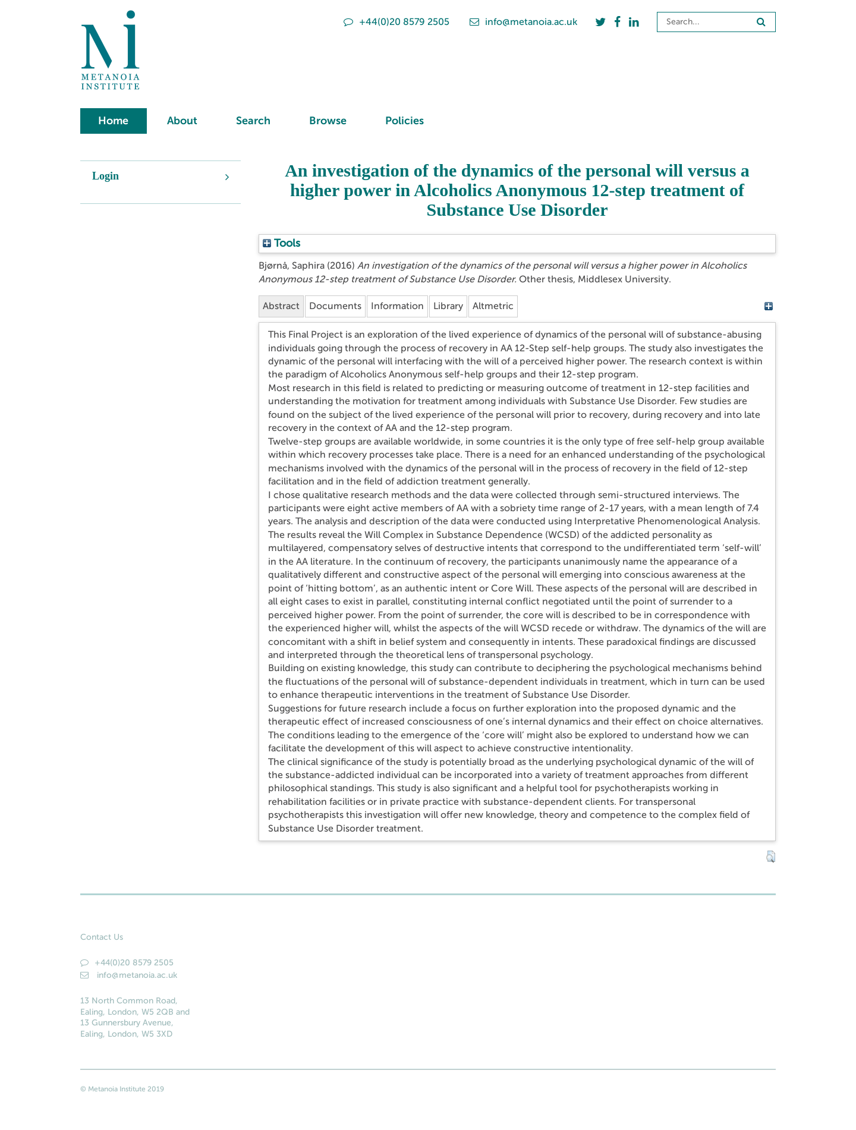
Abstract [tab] (281, 306)
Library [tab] (448, 306)
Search (253, 121)
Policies (404, 121)
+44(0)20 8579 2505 (396, 22)
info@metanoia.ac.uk (523, 22)
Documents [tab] (335, 306)
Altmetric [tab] (493, 306)
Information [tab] (397, 306)
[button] (770, 857)
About (182, 121)
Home (113, 121)
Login (105, 176)
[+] (768, 305)
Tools (281, 243)
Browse (328, 121)
